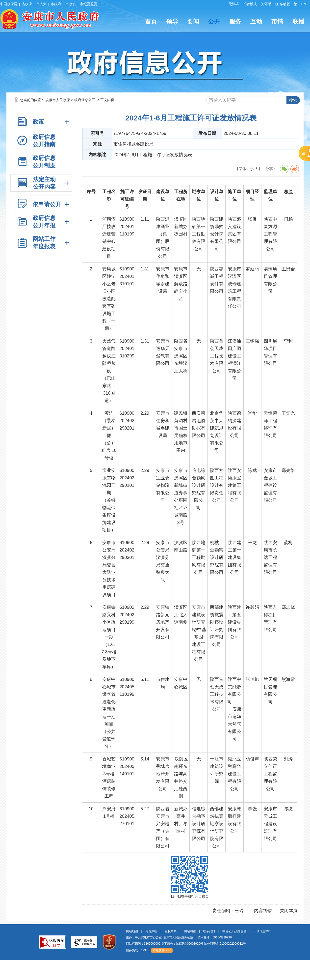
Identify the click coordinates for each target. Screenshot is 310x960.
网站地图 (132, 931)
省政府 (27, 4)
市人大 (41, 4)
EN (303, 4)
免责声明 (151, 931)
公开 (214, 21)
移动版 (282, 4)
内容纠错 (263, 910)
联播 (298, 21)
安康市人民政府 (58, 100)
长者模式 (250, 4)
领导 (172, 21)
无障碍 (234, 4)
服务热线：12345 (137, 950)
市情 (277, 21)
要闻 (193, 21)
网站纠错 (190, 931)
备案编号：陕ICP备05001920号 (182, 943)
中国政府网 (8, 4)
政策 (38, 121)
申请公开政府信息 (234, 931)
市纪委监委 (88, 4)
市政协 (70, 4)
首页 (151, 21)
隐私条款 (171, 931)
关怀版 (266, 4)
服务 (235, 21)
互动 (256, 21)
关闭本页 (289, 910)
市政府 (56, 4)
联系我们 (209, 931)
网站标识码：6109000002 (186, 943)
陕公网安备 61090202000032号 (225, 943)
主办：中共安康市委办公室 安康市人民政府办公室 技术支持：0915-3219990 (179, 937)
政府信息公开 (84, 100)
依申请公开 (47, 204)
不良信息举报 (262, 931)
